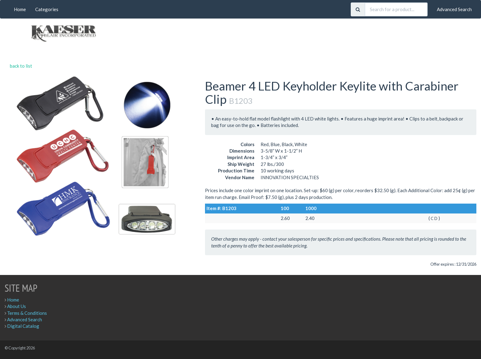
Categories (46, 9)
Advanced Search (454, 9)
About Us (16, 306)
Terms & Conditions (27, 313)
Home (20, 9)
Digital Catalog (23, 326)
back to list (21, 66)
